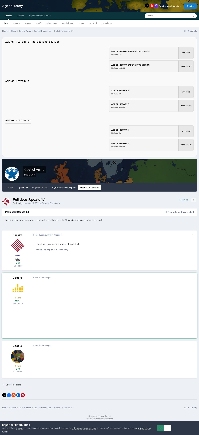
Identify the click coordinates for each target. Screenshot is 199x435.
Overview (9, 187)
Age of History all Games (40, 16)
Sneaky (19, 203)
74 (18, 369)
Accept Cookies (164, 428)
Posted (43, 235)
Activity (20, 16)
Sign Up (190, 6)
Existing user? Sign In (170, 6)
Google (17, 277)
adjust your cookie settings (84, 428)
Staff (38, 23)
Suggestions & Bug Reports (64, 187)
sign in (74, 220)
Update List (23, 187)
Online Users (51, 23)
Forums (16, 23)
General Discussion (89, 187)
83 (18, 263)
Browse (8, 17)
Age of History (12, 6)
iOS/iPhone (107, 23)
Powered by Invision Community (99, 419)
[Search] (160, 15)
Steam (81, 23)
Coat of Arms (34, 169)
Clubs (5, 23)
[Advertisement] (89, 306)
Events (28, 23)
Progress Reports (39, 187)
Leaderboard (67, 23)
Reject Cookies (186, 428)
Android (93, 23)
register (83, 220)
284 (17, 301)
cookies (19, 428)
